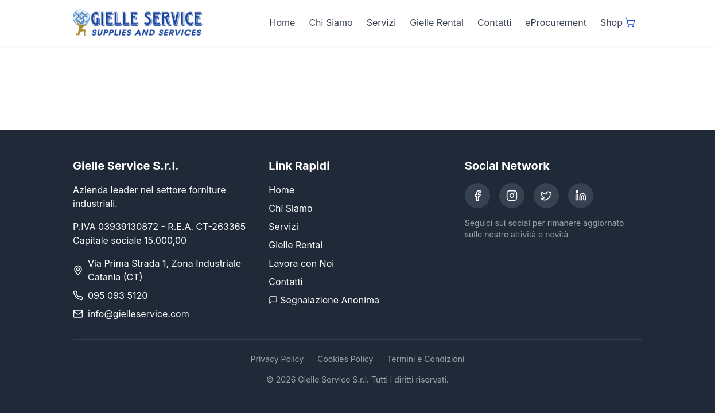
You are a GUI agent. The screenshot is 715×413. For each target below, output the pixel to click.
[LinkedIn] (580, 195)
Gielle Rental (437, 22)
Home (283, 22)
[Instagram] (511, 195)
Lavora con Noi (301, 263)
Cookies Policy (345, 359)
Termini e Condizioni (425, 359)
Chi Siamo (330, 22)
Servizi (381, 22)
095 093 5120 (117, 295)
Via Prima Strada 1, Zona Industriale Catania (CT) (164, 270)
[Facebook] (477, 195)
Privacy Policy (277, 359)
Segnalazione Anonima (324, 300)
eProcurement (555, 22)
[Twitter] (546, 195)
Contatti (494, 22)
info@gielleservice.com (138, 314)
